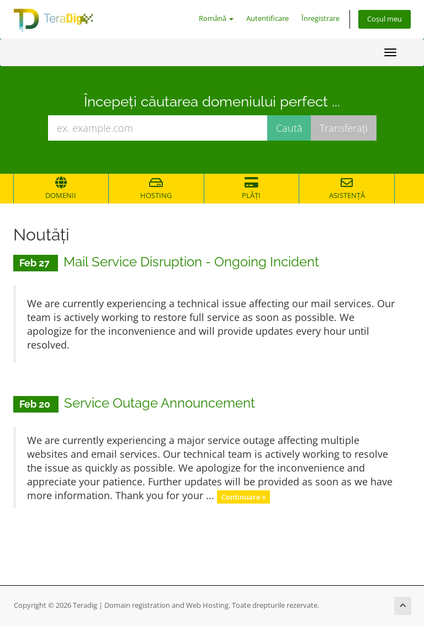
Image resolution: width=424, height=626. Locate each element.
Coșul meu (384, 19)
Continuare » (243, 496)
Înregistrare (320, 18)
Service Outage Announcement (159, 403)
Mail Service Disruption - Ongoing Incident (191, 262)
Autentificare (267, 18)
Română (216, 18)
